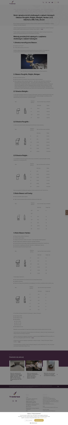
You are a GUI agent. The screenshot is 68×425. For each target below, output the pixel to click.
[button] (34, 423)
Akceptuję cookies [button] (38, 420)
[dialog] (34, 418)
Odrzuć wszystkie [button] (29, 420)
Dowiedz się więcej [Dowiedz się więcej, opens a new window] (43, 417)
